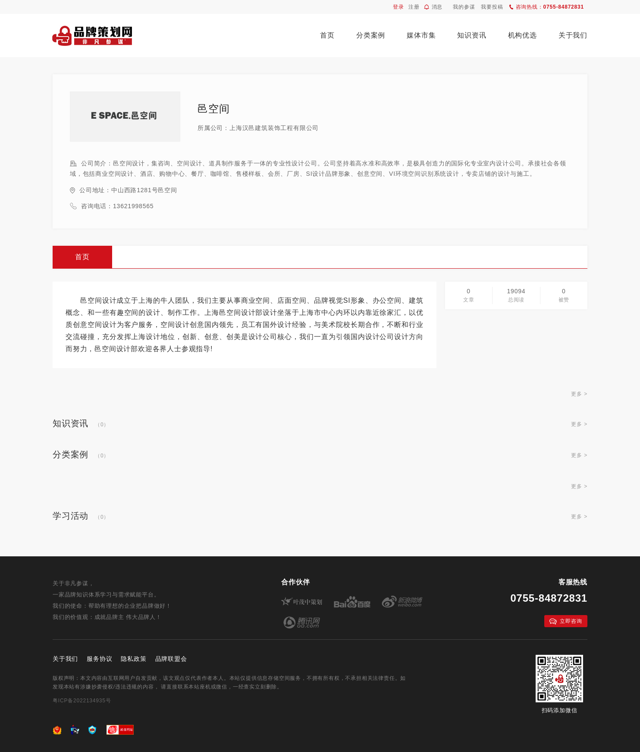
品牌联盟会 (171, 658)
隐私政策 (133, 658)
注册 (414, 7)
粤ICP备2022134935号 (82, 701)
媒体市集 (421, 35)
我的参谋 (464, 7)
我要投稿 (492, 7)
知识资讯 (471, 35)
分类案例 (370, 35)
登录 (398, 7)
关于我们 (572, 35)
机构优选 (522, 35)
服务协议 (99, 658)
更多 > (579, 394)
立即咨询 (565, 621)
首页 (327, 35)
